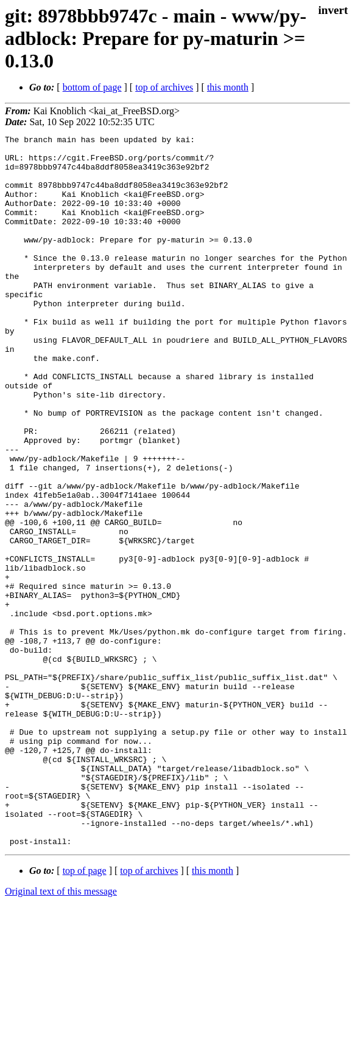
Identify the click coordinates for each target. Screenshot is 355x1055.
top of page (85, 1013)
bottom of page (92, 87)
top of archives (164, 87)
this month (227, 87)
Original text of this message (61, 1033)
